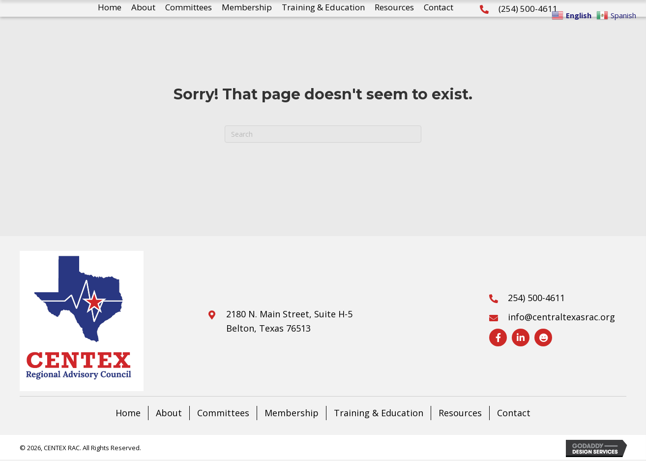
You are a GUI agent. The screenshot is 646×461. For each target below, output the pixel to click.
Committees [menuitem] (223, 413)
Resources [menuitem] (460, 413)
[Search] (323, 134)
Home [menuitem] (128, 413)
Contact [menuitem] (513, 413)
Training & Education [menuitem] (378, 413)
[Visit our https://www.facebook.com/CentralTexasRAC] (498, 337)
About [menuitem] (169, 413)
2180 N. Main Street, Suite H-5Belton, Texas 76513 (289, 321)
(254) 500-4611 (528, 8)
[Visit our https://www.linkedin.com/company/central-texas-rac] (520, 337)
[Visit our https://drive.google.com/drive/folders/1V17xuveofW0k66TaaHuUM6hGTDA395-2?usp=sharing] (543, 337)
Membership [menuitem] (291, 413)
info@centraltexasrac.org (561, 317)
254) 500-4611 (537, 298)
